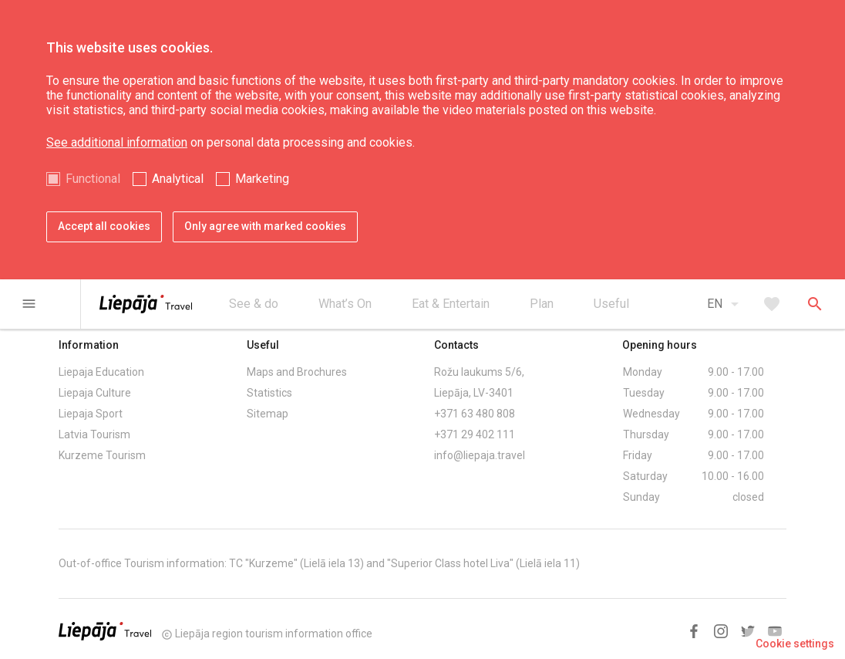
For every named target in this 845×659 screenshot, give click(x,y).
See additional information (116, 142)
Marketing (262, 178)
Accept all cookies (104, 226)
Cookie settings (795, 643)
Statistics (269, 393)
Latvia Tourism (94, 434)
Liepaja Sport (91, 413)
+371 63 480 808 (474, 413)
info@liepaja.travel (479, 455)
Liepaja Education (101, 372)
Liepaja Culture (95, 393)
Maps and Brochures (297, 372)
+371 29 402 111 (474, 434)
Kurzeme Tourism (102, 455)
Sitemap (267, 413)
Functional (93, 178)
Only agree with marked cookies (265, 226)
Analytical (178, 178)
